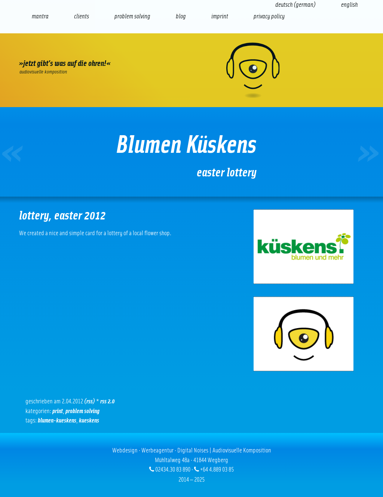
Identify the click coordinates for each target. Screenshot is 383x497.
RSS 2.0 (107, 401)
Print (57, 411)
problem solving (82, 411)
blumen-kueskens (57, 420)
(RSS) (89, 401)
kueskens (89, 420)
